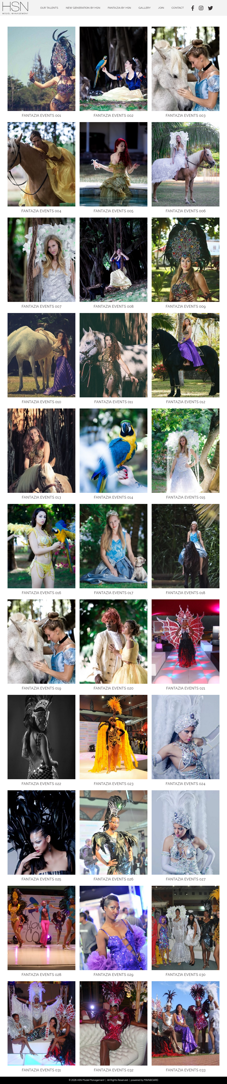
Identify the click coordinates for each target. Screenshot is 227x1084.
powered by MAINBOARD (144, 1080)
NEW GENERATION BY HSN (83, 7)
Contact (178, 7)
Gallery (145, 7)
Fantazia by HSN (119, 7)
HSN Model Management (15, 8)
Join (161, 7)
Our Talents (49, 7)
